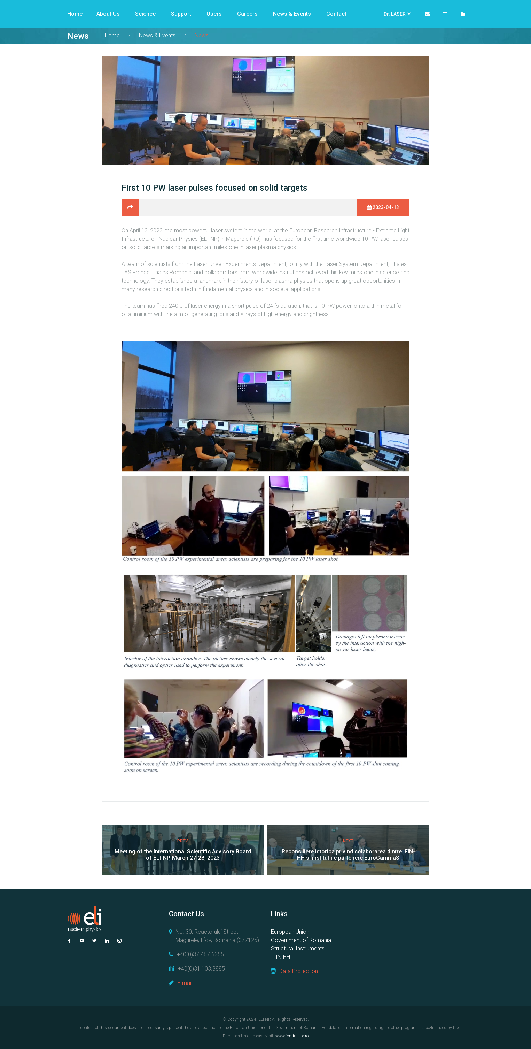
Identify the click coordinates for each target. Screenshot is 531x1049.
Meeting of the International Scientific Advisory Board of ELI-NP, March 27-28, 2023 (183, 854)
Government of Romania (301, 940)
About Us (108, 13)
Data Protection (298, 971)
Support (181, 13)
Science (145, 13)
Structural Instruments (298, 948)
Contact (336, 13)
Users (214, 13)
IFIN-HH (280, 957)
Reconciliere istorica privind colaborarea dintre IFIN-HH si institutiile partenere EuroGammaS (348, 854)
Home (75, 13)
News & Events (292, 13)
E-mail (184, 983)
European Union (290, 931)
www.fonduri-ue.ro (292, 1036)
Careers (247, 13)
